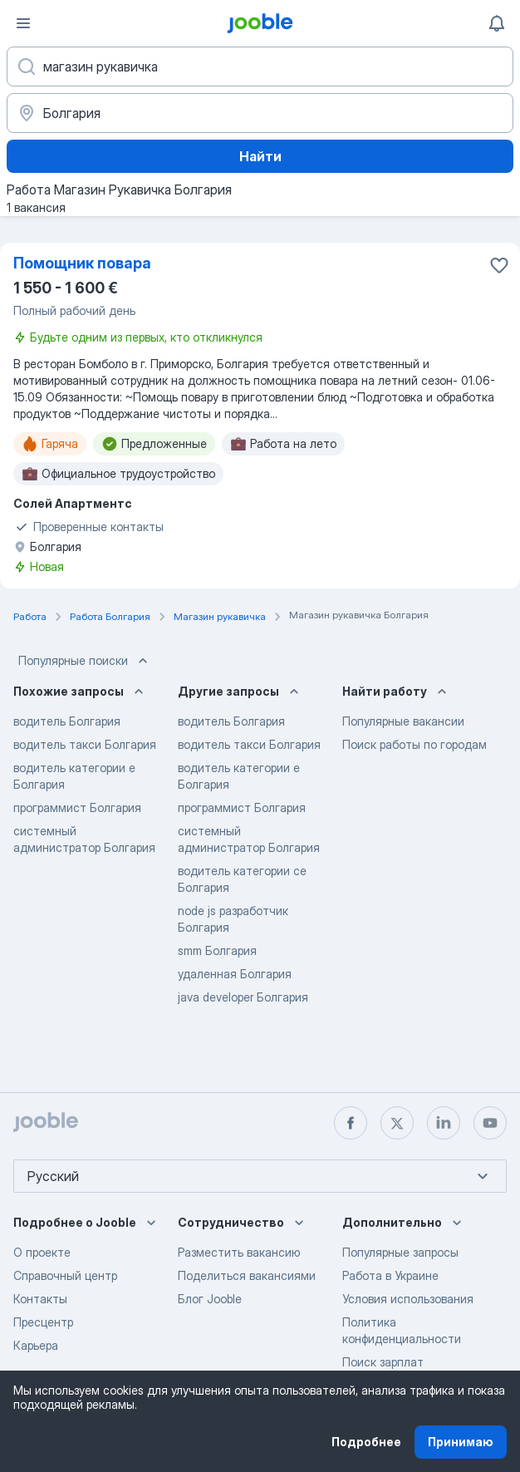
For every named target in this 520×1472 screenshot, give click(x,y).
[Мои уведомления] (497, 23)
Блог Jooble (210, 1299)
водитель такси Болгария (84, 744)
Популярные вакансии (403, 721)
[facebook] (350, 1123)
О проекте (42, 1252)
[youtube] (490, 1123)
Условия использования (407, 1299)
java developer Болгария (243, 997)
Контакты (40, 1299)
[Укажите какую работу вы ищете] (260, 66)
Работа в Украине (390, 1275)
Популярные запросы (400, 1252)
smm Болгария (217, 950)
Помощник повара (82, 263)
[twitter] (397, 1123)
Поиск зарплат (383, 1362)
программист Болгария (77, 807)
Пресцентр (43, 1322)
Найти (260, 156)
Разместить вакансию (239, 1252)
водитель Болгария (66, 721)
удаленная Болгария (235, 974)
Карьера (35, 1345)
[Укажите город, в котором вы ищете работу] (260, 113)
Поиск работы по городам (414, 744)
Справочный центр (65, 1275)
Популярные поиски (84, 660)
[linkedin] (443, 1123)
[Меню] (23, 23)
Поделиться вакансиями (247, 1275)
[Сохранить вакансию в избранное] (499, 265)
